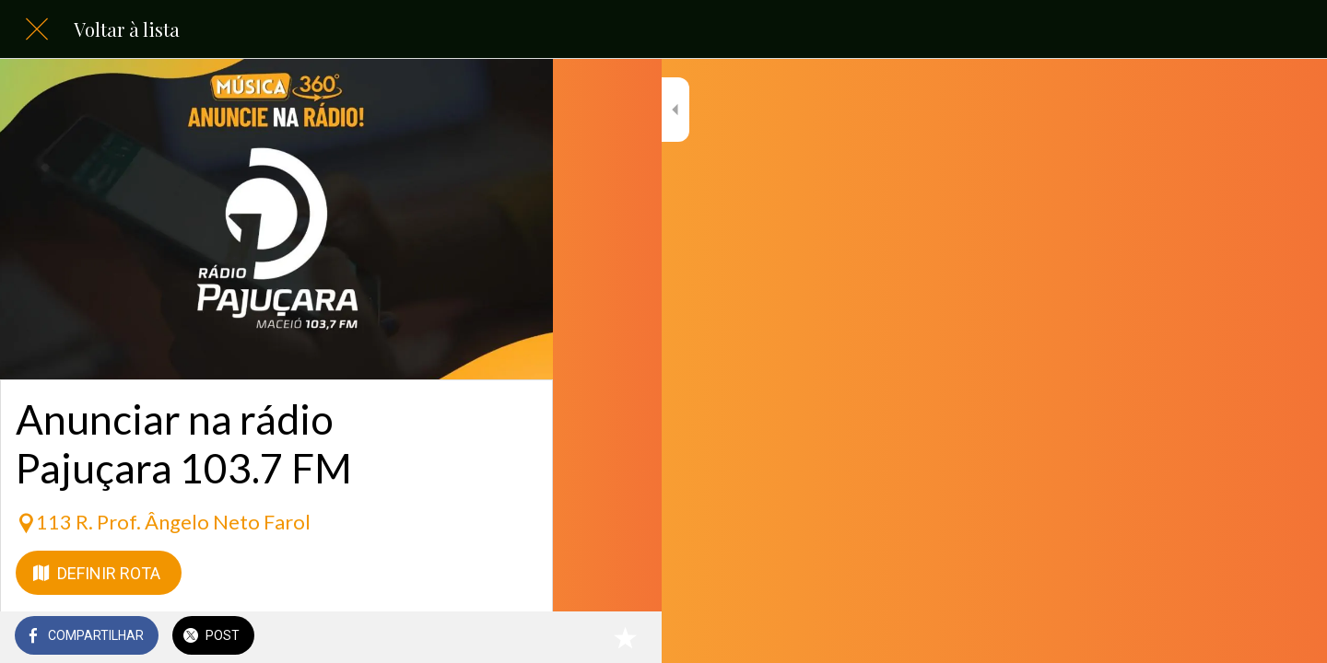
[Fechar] (37, 29)
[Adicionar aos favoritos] (516, 637)
